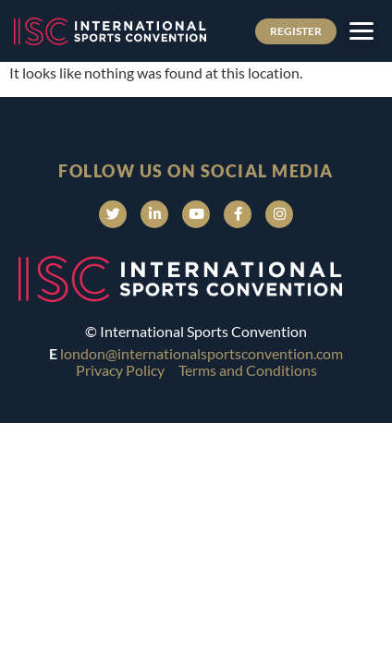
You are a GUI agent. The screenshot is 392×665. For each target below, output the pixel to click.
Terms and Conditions (247, 370)
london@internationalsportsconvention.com (201, 353)
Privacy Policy (120, 370)
